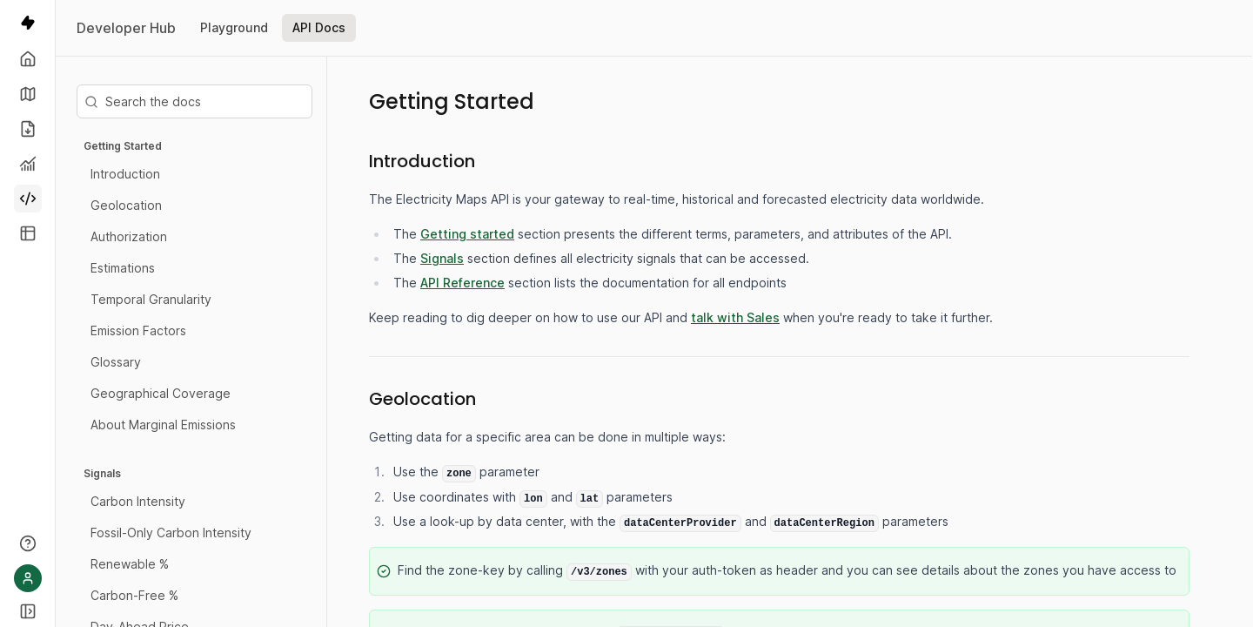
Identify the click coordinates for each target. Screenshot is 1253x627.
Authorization (128, 236)
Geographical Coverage (160, 393)
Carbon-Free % (134, 595)
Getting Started (123, 145)
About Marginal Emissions (163, 424)
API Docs (318, 27)
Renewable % (129, 563)
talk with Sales (735, 317)
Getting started (467, 233)
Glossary (115, 361)
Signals (102, 473)
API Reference (462, 282)
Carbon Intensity (137, 501)
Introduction (125, 173)
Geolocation (126, 205)
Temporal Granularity (150, 299)
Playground (234, 27)
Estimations (122, 267)
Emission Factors (138, 330)
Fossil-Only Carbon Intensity (170, 532)
